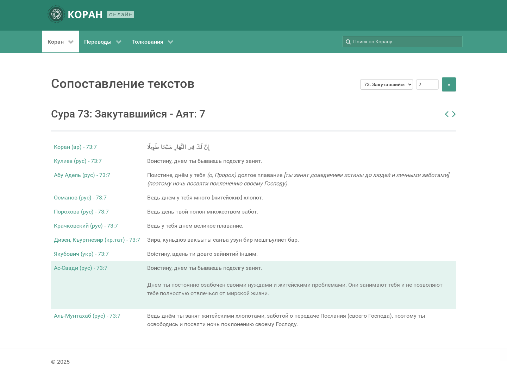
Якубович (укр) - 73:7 (81, 253)
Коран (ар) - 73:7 (75, 147)
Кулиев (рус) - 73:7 (78, 161)
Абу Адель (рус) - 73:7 (82, 175)
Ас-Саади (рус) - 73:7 (80, 268)
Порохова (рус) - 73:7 (81, 211)
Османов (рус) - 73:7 (80, 197)
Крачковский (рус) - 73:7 (86, 225)
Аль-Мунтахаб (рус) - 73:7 (87, 315)
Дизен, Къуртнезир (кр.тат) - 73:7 (97, 239)
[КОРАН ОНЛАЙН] (91, 15)
